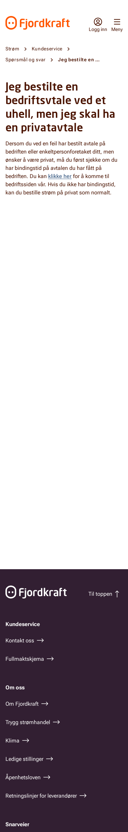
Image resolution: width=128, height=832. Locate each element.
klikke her (60, 176)
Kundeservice (47, 48)
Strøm (12, 48)
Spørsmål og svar (25, 59)
